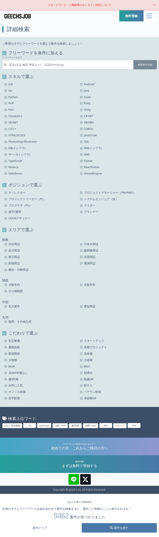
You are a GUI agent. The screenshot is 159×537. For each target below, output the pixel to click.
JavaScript (44, 425)
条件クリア (40, 528)
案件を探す (119, 528)
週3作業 (75, 425)
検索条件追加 (145, 64)
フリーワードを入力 (12, 57)
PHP (134, 425)
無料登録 (131, 16)
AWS (106, 425)
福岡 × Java (90, 425)
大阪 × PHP (60, 425)
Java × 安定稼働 (12, 425)
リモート (119, 425)
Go (29, 425)
